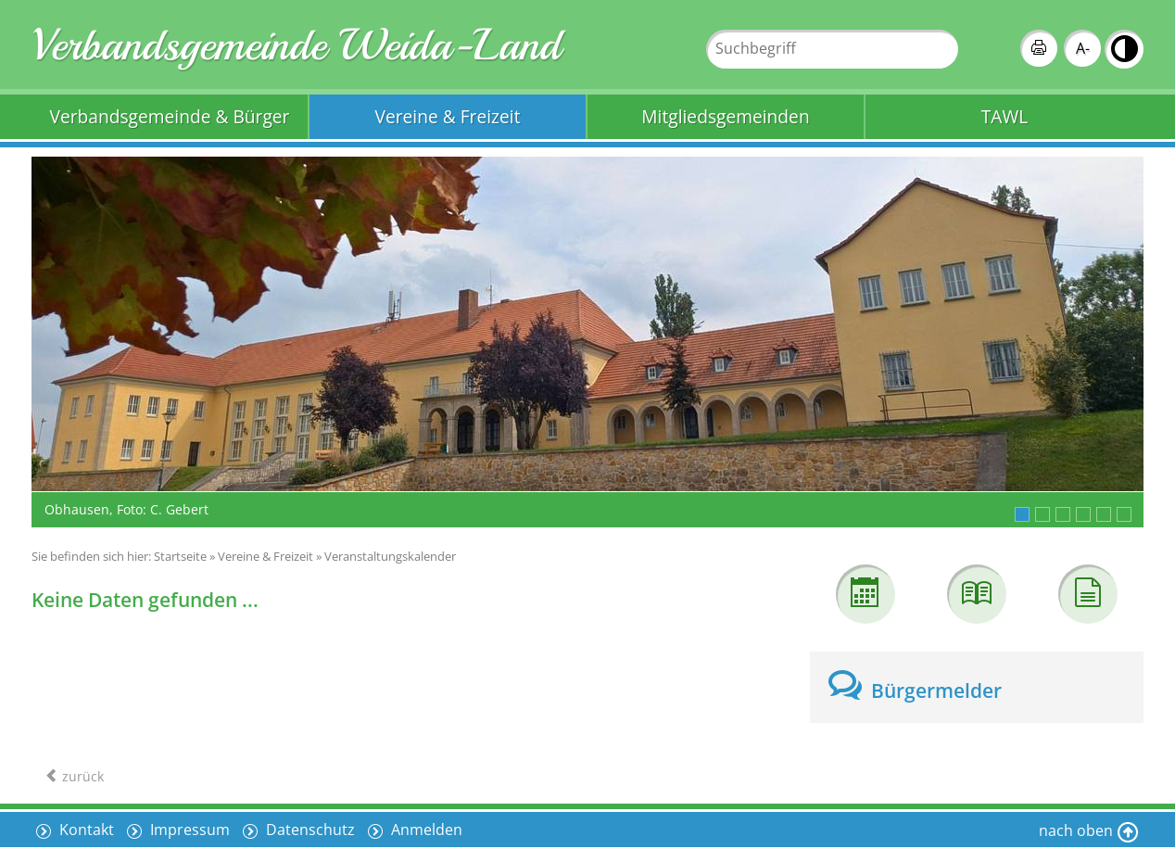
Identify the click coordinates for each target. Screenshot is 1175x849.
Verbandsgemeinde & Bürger (170, 116)
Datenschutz (308, 829)
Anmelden (424, 829)
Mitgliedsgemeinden (725, 116)
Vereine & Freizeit (448, 116)
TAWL (1004, 116)
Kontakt (85, 829)
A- (1083, 48)
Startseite (180, 556)
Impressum (188, 829)
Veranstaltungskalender (390, 556)
